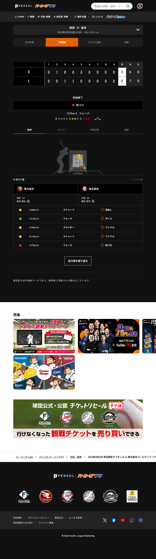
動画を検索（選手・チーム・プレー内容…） (114, 6)
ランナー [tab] (61, 129)
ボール (108, 218)
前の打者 (20, 179)
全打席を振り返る (78, 261)
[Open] (138, 30)
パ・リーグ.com (24, 457)
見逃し (108, 209)
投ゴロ (108, 245)
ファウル (109, 227)
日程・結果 (76, 457)
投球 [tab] (29, 129)
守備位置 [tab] (94, 129)
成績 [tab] (126, 129)
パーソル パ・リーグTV (51, 457)
